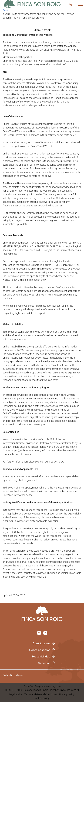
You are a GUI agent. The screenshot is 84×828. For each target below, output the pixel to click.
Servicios (44, 663)
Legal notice (15, 694)
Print (5, 10)
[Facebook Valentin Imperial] (39, 633)
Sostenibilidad (40, 656)
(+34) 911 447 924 (70, 690)
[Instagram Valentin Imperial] (45, 633)
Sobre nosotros (39, 650)
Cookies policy (41, 698)
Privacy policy (66, 694)
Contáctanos (41, 643)
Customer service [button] (71, 4)
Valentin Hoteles (13, 675)
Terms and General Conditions (40, 694)
